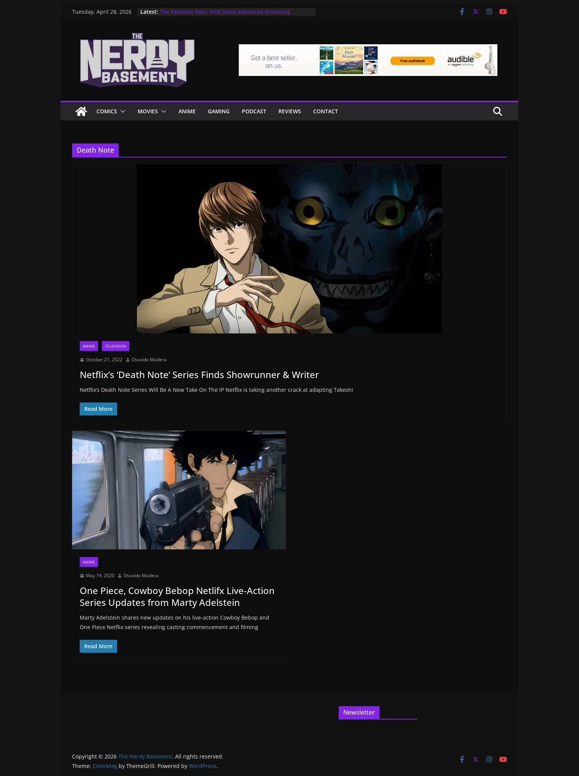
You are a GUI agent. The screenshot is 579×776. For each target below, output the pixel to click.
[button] (121, 111)
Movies (148, 111)
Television (115, 346)
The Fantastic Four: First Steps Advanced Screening (225, 11)
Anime (89, 346)
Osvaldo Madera (149, 359)
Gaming (219, 111)
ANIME (187, 111)
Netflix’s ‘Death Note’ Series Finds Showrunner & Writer (199, 374)
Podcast (254, 111)
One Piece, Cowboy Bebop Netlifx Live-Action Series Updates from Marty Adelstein (177, 596)
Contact (325, 111)
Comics (106, 111)
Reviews (289, 111)
